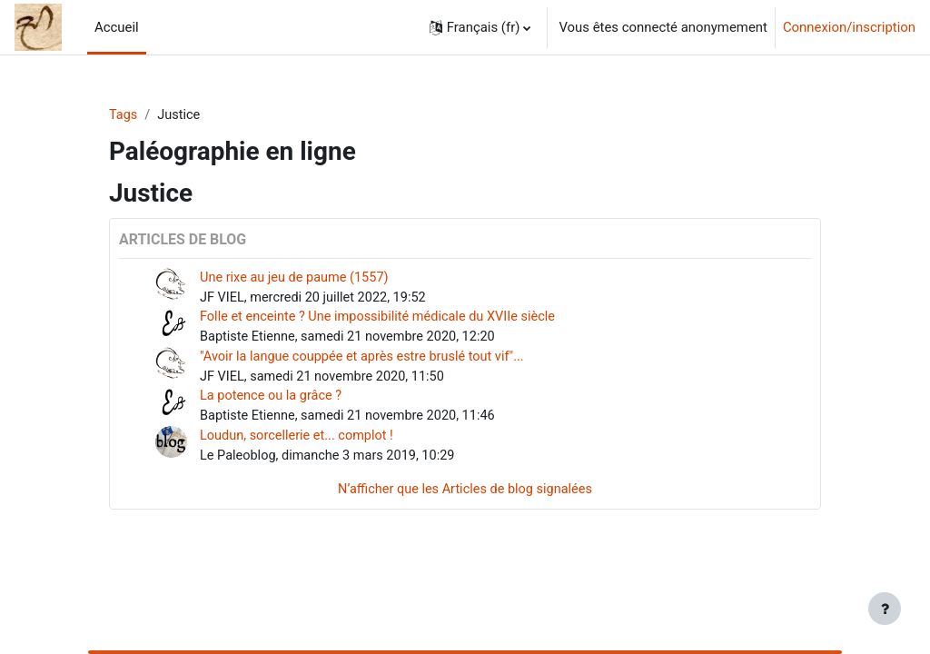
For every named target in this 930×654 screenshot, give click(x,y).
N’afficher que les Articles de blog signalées (465, 496)
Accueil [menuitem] (116, 27)
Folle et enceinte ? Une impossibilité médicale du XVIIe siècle (382, 319)
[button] (480, 27)
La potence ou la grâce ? (273, 400)
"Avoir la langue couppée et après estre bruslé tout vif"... (366, 360)
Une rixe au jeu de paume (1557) (297, 278)
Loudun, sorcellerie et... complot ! (299, 440)
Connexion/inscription (849, 27)
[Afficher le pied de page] (884, 608)
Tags (123, 115)
